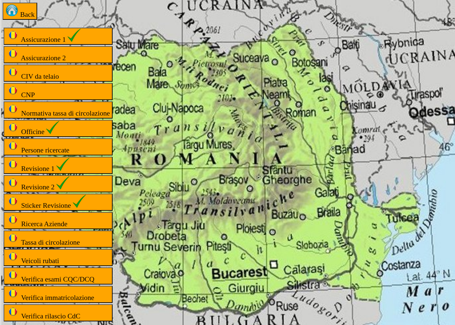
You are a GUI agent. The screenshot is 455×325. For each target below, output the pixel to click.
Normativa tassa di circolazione (58, 109)
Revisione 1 (37, 165)
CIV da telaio (32, 73)
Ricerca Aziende (36, 220)
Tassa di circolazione (43, 238)
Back (20, 11)
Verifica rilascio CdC (43, 312)
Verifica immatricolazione (50, 294)
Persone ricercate (37, 146)
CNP (20, 91)
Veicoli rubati (32, 257)
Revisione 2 (37, 183)
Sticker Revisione (46, 202)
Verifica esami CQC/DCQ (50, 275)
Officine (32, 128)
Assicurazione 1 (43, 36)
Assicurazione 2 (36, 54)
